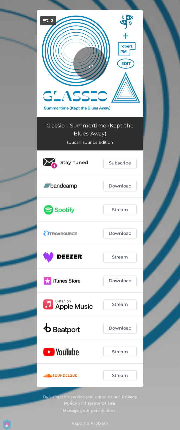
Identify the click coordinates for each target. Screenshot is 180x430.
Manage (71, 410)
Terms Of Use (101, 403)
